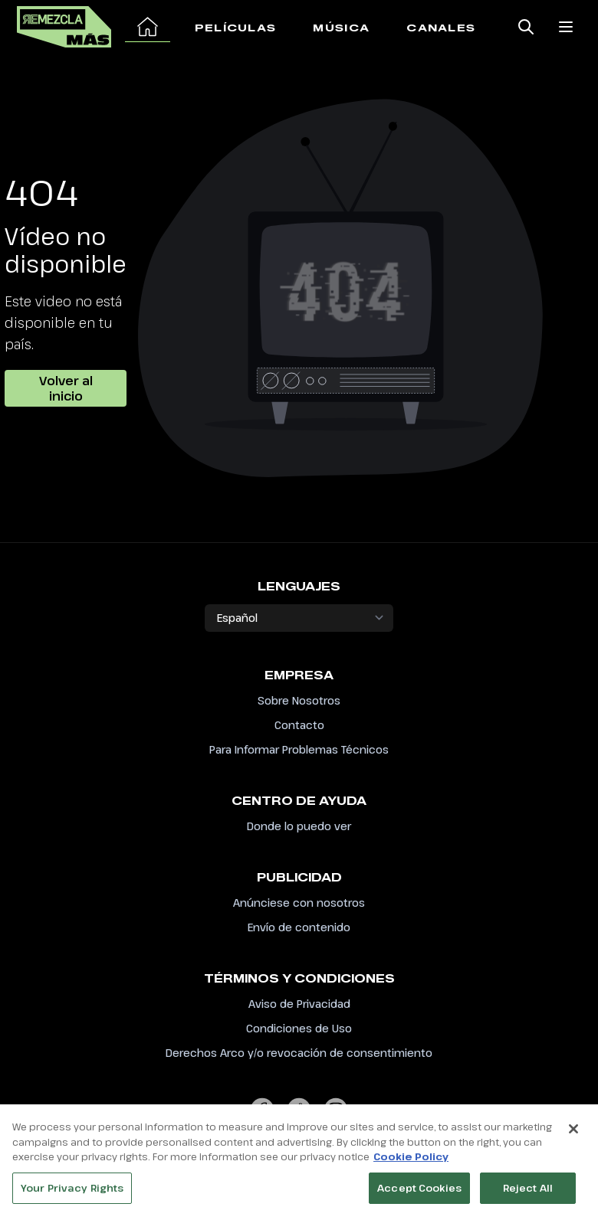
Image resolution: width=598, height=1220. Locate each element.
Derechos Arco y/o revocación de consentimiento (299, 1052)
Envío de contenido (299, 927)
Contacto (299, 725)
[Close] (573, 1133)
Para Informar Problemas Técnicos (299, 749)
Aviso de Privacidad (299, 1003)
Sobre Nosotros (299, 700)
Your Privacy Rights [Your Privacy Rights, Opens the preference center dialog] (72, 1192)
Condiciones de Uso (299, 1028)
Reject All (528, 1192)
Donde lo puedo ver (299, 826)
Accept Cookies (419, 1192)
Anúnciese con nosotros (299, 902)
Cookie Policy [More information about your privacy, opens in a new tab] (411, 1161)
